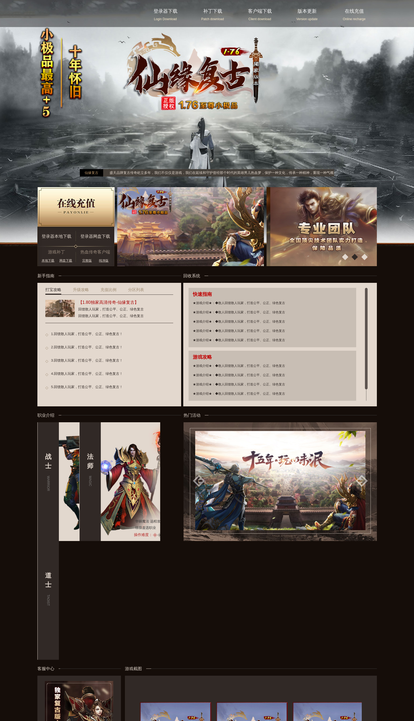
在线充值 (354, 11)
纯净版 (103, 260)
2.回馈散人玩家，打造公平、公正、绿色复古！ (87, 347)
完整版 (87, 260)
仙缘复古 (91, 173)
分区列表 (136, 289)
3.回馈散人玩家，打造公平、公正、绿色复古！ (87, 360)
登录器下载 (165, 11)
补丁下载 (212, 11)
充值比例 (108, 289)
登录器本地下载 (56, 236)
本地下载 (48, 260)
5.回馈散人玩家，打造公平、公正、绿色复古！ (87, 387)
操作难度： (101, 535)
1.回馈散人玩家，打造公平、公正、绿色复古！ (87, 334)
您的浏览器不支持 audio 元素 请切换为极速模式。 (40, 712)
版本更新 (307, 11)
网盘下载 (65, 260)
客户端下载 (260, 11)
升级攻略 (81, 289)
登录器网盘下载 (95, 236)
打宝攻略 (53, 289)
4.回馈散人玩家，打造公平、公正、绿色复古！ (87, 374)
